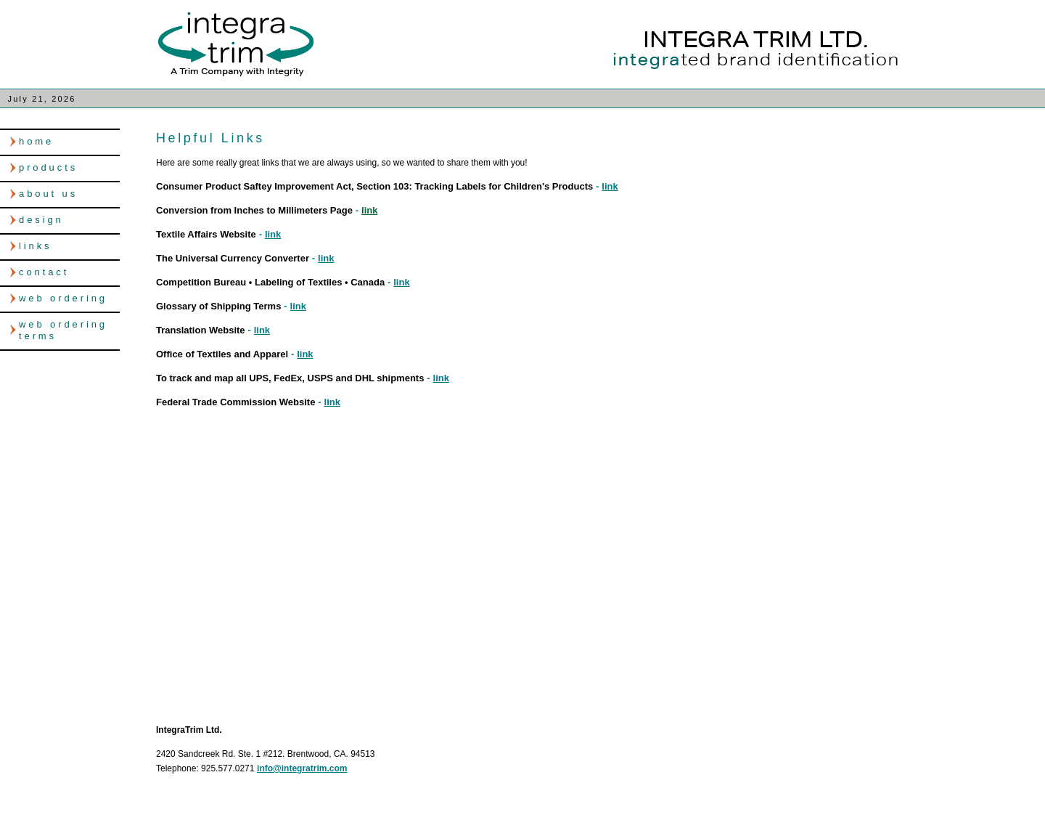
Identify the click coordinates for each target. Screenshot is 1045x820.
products (48, 167)
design (41, 219)
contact (44, 272)
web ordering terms (63, 330)
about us (48, 193)
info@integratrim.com (302, 768)
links (35, 245)
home (36, 141)
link (610, 186)
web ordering (63, 298)
